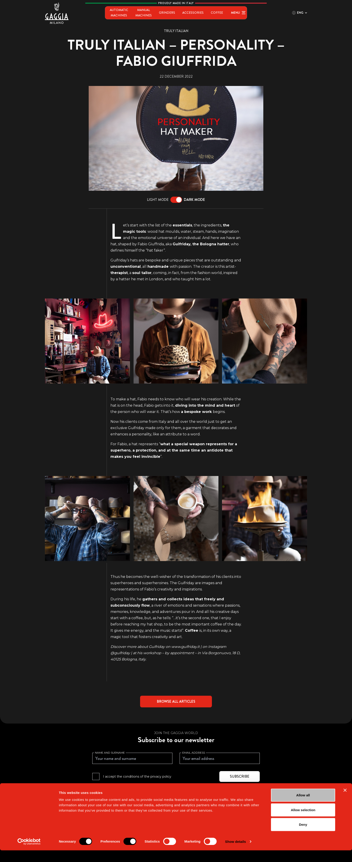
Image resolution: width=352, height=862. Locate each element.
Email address (193, 752)
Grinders (181, 12)
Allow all (303, 807)
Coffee (230, 12)
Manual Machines (150, 12)
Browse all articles (176, 701)
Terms (201, 789)
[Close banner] (345, 801)
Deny (303, 836)
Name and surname (110, 752)
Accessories (206, 12)
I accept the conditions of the (137, 776)
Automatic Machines (110, 12)
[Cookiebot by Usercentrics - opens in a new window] (29, 853)
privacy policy (160, 776)
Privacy (188, 789)
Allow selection (303, 821)
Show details (235, 853)
